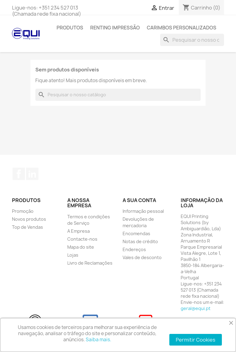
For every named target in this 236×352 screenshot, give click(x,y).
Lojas (72, 255)
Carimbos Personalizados (181, 27)
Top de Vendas (27, 227)
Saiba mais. (98, 339)
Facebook (19, 174)
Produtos (70, 27)
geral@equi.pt (195, 308)
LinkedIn (32, 174)
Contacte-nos (82, 239)
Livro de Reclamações (89, 263)
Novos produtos (29, 219)
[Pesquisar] (192, 40)
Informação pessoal (143, 211)
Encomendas (136, 233)
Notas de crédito (140, 241)
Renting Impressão (115, 27)
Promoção (22, 211)
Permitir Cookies (195, 339)
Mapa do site (80, 247)
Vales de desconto (142, 257)
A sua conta (139, 200)
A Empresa (78, 231)
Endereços (134, 249)
